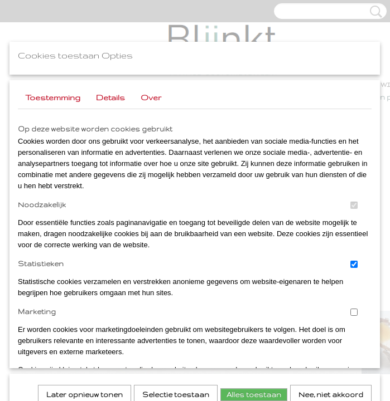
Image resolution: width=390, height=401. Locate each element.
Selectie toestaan (175, 243)
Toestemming (52, 97)
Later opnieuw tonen (84, 243)
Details (110, 97)
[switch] (354, 205)
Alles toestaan (254, 243)
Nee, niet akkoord (330, 243)
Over (151, 97)
